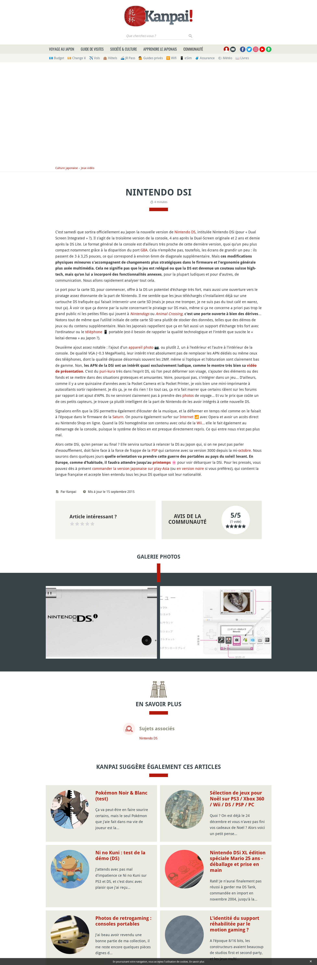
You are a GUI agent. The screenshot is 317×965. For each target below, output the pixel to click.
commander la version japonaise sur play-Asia (130, 468)
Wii (199, 422)
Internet (186, 416)
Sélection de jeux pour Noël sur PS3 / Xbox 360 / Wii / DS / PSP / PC (237, 799)
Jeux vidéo (87, 168)
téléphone (93, 331)
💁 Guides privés (150, 58)
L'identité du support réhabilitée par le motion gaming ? (234, 924)
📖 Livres (242, 58)
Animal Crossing (169, 313)
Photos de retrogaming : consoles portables (123, 921)
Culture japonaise (66, 168)
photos (188, 395)
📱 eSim (186, 58)
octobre (244, 450)
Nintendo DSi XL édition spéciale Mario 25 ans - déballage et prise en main (238, 861)
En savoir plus (196, 961)
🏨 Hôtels (110, 58)
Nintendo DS (184, 231)
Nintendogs (139, 313)
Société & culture (123, 49)
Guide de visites (92, 49)
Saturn (117, 416)
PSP (154, 450)
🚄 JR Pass (127, 58)
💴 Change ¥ (76, 58)
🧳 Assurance (205, 58)
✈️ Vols (94, 58)
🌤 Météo (225, 58)
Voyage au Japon (61, 49)
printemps (162, 462)
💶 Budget (56, 58)
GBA (144, 250)
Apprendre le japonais (160, 49)
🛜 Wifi (171, 58)
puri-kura (107, 371)
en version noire (190, 468)
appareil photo (141, 347)
